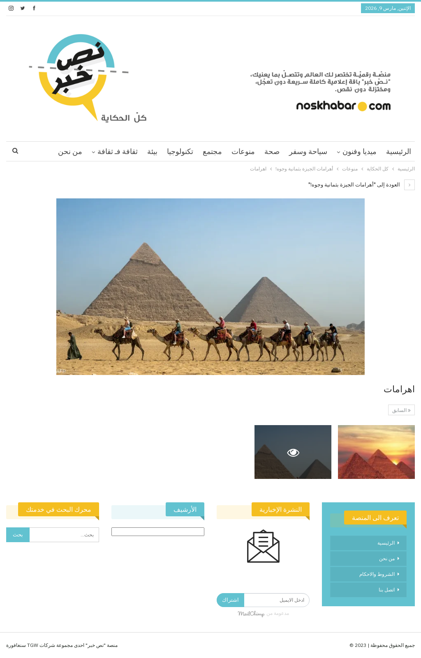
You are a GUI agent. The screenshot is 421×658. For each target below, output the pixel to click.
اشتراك (230, 599)
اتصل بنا (387, 590)
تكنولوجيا (180, 151)
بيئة (152, 151)
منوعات (243, 151)
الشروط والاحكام (377, 574)
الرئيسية (398, 151)
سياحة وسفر (308, 151)
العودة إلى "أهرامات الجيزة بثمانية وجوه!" (361, 184)
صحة (272, 151)
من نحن (70, 151)
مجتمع (212, 151)
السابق (401, 410)
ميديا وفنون (359, 151)
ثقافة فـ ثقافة (117, 151)
